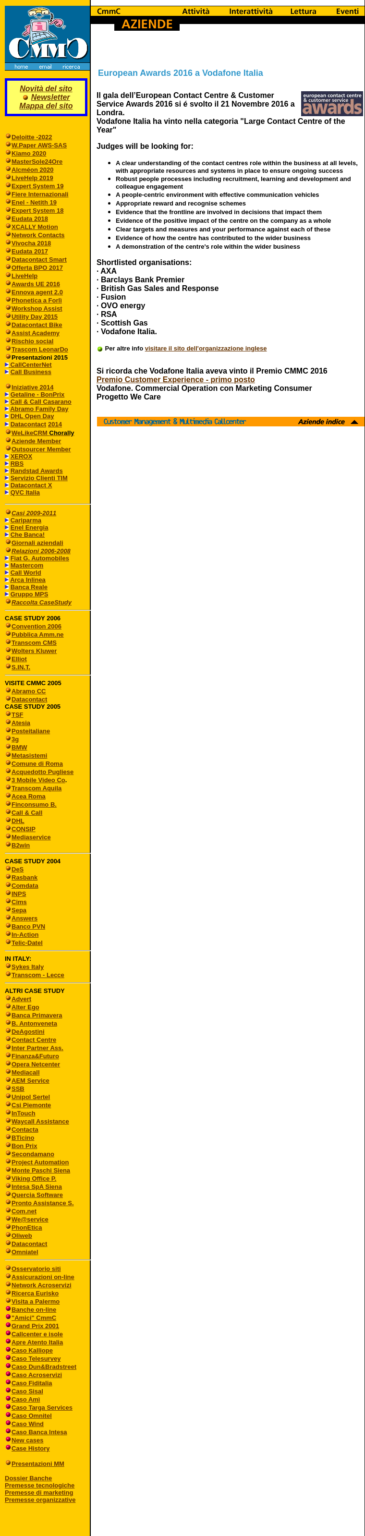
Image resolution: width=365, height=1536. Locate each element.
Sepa (19, 910)
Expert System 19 (37, 186)
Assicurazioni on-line (43, 1277)
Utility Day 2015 (35, 316)
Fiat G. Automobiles (40, 558)
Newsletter (50, 97)
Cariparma (26, 520)
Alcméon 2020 (32, 169)
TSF (18, 714)
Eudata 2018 (30, 218)
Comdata (25, 885)
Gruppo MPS (30, 594)
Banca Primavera (37, 1015)
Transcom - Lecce (38, 975)
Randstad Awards (37, 470)
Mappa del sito (46, 106)
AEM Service (30, 1080)
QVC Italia (25, 492)
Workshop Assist (37, 308)
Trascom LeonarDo (40, 349)
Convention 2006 (36, 626)
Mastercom (27, 565)
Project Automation (40, 1162)
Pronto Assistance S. (43, 1203)
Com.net (24, 1211)
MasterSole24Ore (37, 161)
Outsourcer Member (41, 449)
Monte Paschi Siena (41, 1170)
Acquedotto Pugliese (42, 771)
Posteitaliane (31, 731)
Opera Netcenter (36, 1064)
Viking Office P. (34, 1178)
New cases (28, 1440)
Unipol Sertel (31, 1097)
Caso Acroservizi (37, 1375)
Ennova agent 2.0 (37, 292)
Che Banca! (28, 534)
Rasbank (24, 877)
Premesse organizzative (40, 1499)
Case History (30, 1448)
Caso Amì (26, 1399)
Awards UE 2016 (36, 284)
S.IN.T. (21, 667)
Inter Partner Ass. (37, 1048)
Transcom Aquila (36, 788)
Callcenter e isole (37, 1334)
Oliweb (22, 1235)
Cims (19, 902)
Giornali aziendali (37, 542)
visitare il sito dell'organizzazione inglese (206, 348)
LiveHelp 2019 (32, 177)
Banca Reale (29, 587)
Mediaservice (31, 837)
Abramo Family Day (39, 408)
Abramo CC (29, 691)
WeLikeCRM (30, 432)
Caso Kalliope (32, 1350)
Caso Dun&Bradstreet (44, 1366)
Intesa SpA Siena (37, 1186)
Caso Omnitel (32, 1415)
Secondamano (33, 1154)
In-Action (25, 934)
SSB (18, 1088)
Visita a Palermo (36, 1301)
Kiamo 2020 (29, 153)
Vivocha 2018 (31, 243)
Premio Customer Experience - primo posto (176, 379)
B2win (21, 845)
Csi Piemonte (31, 1105)
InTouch (24, 1113)
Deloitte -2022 (32, 137)
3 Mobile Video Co (38, 780)
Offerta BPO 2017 (37, 267)
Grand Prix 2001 (35, 1326)
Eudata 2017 (30, 251)
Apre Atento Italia (37, 1342)
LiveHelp (24, 275)
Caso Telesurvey (36, 1358)
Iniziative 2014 (32, 387)
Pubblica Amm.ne (38, 634)
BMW (19, 747)
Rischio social (32, 341)
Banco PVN (28, 926)
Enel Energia (30, 527)
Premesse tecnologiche (39, 1485)
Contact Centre (34, 1039)
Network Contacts (38, 235)
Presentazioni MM (34, 1463)
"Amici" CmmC (34, 1317)
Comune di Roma (37, 763)
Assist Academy (36, 333)
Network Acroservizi (42, 1285)
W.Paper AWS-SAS (39, 145)
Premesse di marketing (39, 1492)
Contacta (25, 1129)
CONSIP (24, 829)
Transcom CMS (34, 642)
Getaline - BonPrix (38, 394)
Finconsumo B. (34, 804)
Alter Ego (25, 1007)
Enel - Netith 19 (34, 202)
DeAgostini (28, 1031)
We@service (30, 1219)
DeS (18, 869)
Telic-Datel (27, 942)
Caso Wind (28, 1423)
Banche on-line (34, 1309)
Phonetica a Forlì (37, 300)
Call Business (31, 371)
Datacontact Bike (37, 324)
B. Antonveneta (34, 1023)
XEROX (22, 456)
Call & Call (27, 812)
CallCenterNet (30, 364)
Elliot (19, 659)
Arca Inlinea (28, 579)
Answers (24, 918)
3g (15, 739)
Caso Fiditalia (32, 1383)
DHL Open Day (32, 416)
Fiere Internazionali (40, 194)
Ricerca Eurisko (35, 1293)
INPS (19, 893)
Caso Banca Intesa (39, 1432)
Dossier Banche (28, 1478)
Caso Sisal (27, 1391)
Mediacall (26, 1072)
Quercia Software (37, 1194)
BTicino (19, 1137)
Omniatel (25, 1252)
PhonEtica (27, 1227)
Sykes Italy (28, 966)
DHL (18, 820)
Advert (21, 999)
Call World (26, 572)
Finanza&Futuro (35, 1056)
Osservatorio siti (36, 1268)
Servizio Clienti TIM (39, 478)
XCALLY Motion (35, 226)
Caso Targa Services (42, 1407)
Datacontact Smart (39, 259)
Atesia (21, 722)
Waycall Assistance (40, 1121)
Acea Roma (29, 796)
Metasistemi (29, 755)
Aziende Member (36, 441)
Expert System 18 (37, 210)
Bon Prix (24, 1145)
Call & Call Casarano (41, 401)
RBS (17, 463)
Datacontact (28, 424)
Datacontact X (31, 485)
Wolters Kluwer (34, 650)
